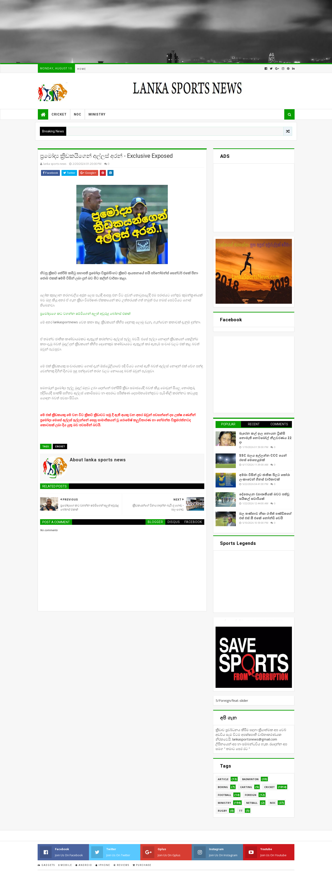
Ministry (97, 114)
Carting (246, 787)
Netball (251, 802)
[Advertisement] (135, 31)
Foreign (250, 795)
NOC (77, 114)
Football (224, 795)
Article (223, 779)
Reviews (121, 865)
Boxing (223, 787)
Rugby (222, 810)
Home (81, 69)
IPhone (103, 865)
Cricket (59, 114)
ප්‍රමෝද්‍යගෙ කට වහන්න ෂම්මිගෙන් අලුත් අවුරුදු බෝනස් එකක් (85, 313)
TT (241, 810)
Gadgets (46, 865)
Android (83, 865)
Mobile (65, 865)
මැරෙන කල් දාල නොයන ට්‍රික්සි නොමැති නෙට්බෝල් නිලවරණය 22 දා (265, 438)
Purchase (142, 865)
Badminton (250, 779)
